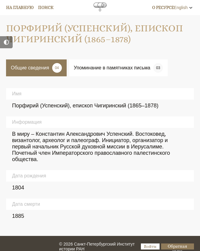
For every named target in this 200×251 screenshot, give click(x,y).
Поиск (45, 7)
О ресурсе (163, 7)
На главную (20, 7)
